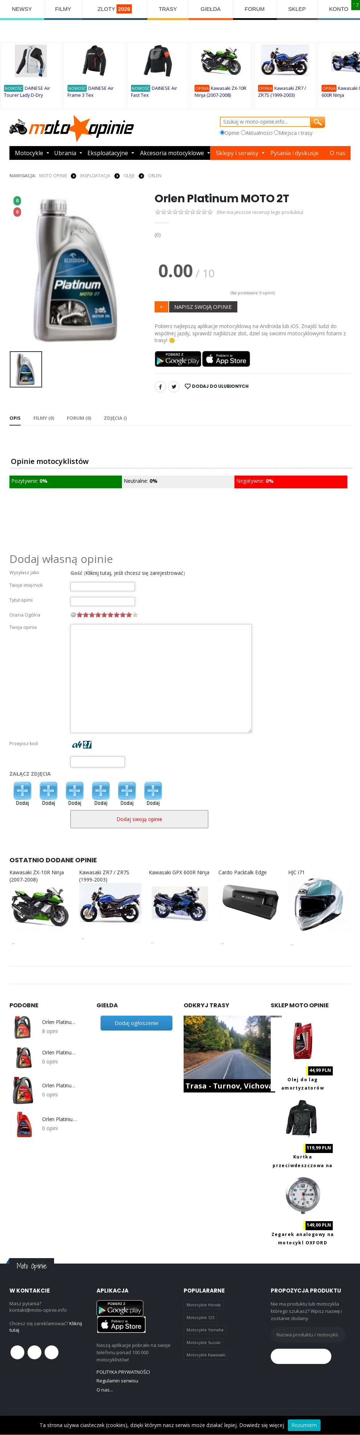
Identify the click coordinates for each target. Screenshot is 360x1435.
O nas (337, 153)
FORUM (255, 9)
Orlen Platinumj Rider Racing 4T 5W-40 (60, 1085)
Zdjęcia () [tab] (115, 418)
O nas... (105, 1389)
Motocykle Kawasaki (206, 1354)
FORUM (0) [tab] (79, 418)
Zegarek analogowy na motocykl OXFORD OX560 (302, 1242)
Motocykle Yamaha (205, 1329)
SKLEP (297, 9)
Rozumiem (304, 1425)
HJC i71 (296, 872)
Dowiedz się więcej (261, 1425)
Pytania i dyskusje (294, 153)
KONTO (338, 9)
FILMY (63, 9)
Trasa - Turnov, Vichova (229, 1086)
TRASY (168, 9)
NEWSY (22, 9)
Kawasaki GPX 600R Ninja (179, 872)
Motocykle (29, 153)
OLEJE (129, 176)
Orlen (154, 176)
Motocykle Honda (204, 1304)
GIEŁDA (211, 9)
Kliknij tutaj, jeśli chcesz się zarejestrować (134, 572)
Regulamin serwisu (117, 1380)
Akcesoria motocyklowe (172, 153)
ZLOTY (115, 8)
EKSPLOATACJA (95, 176)
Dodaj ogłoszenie (137, 1023)
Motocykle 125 (200, 1317)
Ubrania (65, 153)
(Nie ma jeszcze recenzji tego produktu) (260, 212)
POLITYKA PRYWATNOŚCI (123, 1372)
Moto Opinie (53, 176)
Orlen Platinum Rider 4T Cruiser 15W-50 (60, 1052)
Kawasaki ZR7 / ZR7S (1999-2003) (104, 876)
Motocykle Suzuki (204, 1342)
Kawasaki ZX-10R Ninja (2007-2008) (36, 876)
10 (135, 614)
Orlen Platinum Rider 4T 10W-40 (60, 1022)
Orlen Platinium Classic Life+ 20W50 (60, 1119)
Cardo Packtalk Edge (242, 872)
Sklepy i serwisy (237, 153)
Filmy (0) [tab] (43, 418)
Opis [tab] (15, 418)
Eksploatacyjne (107, 153)
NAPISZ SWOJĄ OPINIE (203, 306)
